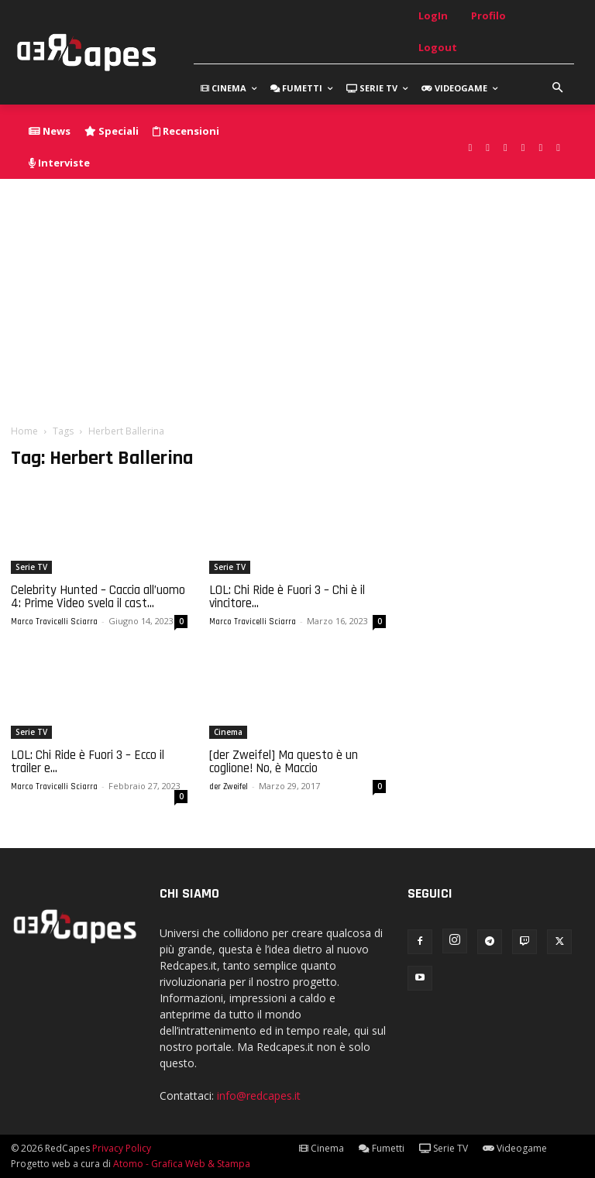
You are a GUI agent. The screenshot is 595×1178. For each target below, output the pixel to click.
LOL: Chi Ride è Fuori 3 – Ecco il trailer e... (87, 762)
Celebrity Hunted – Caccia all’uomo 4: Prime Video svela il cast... (98, 597)
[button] (558, 88)
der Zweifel (228, 786)
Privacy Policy (121, 1148)
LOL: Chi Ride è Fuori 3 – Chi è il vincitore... (287, 597)
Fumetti (381, 1148)
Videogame (515, 1148)
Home (24, 431)
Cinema (228, 731)
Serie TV (31, 567)
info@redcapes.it (259, 1095)
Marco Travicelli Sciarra (54, 621)
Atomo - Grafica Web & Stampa (181, 1163)
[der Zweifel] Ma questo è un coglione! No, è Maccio (283, 762)
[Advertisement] (297, 295)
